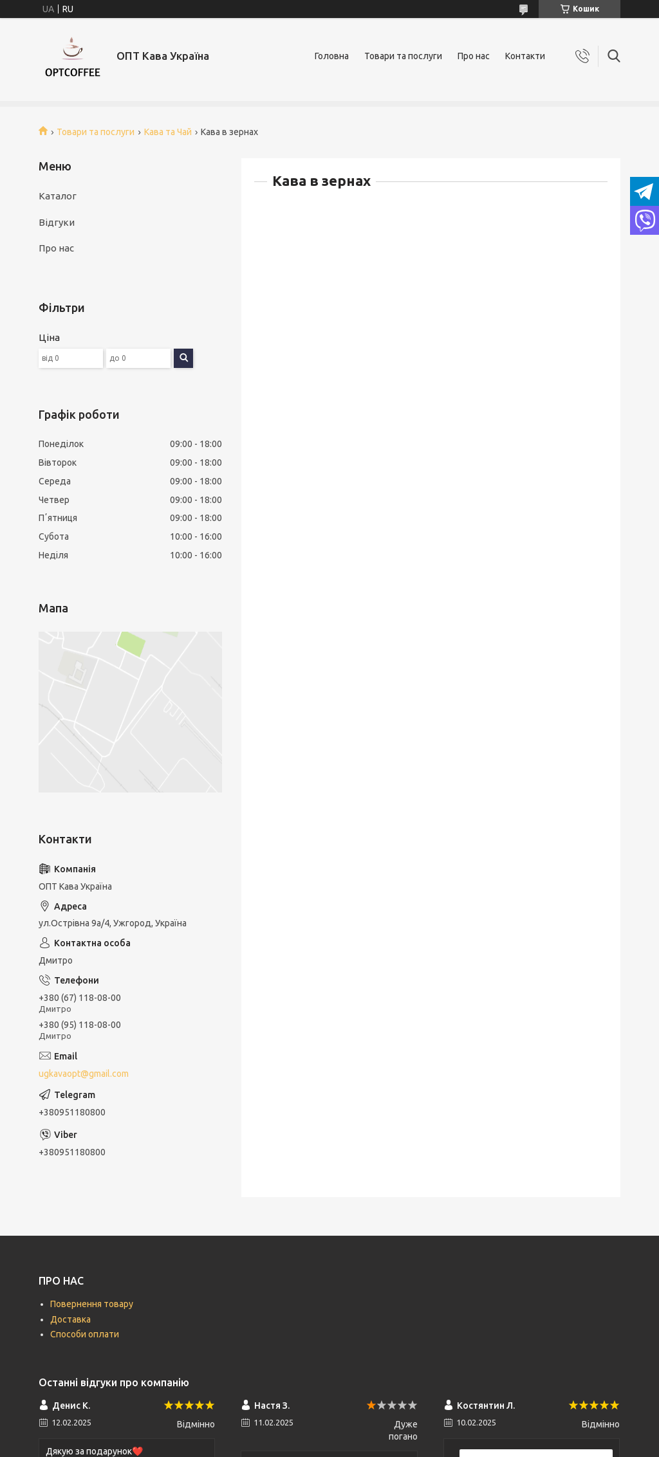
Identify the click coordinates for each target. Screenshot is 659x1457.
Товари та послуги (403, 56)
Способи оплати (84, 1334)
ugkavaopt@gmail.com (84, 1073)
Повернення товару (91, 1304)
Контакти (525, 56)
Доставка (70, 1319)
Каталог (58, 195)
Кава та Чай (168, 132)
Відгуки (57, 222)
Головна (332, 56)
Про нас (474, 56)
